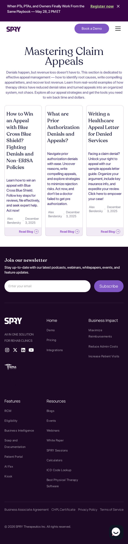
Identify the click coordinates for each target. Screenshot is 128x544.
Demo (51, 330)
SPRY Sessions (57, 450)
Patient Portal (13, 456)
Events (51, 420)
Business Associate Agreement (26, 509)
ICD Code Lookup (59, 470)
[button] (117, 28)
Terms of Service (112, 509)
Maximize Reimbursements (100, 333)
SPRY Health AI (17, 385)
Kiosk (8, 476)
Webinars (53, 430)
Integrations (55, 350)
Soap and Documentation (15, 443)
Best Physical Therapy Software (62, 483)
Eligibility (11, 420)
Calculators (55, 460)
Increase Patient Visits (104, 356)
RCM (8, 411)
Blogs (51, 411)
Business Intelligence (19, 430)
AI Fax (8, 466)
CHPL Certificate (63, 509)
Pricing (51, 340)
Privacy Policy (87, 509)
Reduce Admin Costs (103, 346)
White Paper (55, 440)
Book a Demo (92, 28)
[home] (13, 28)
